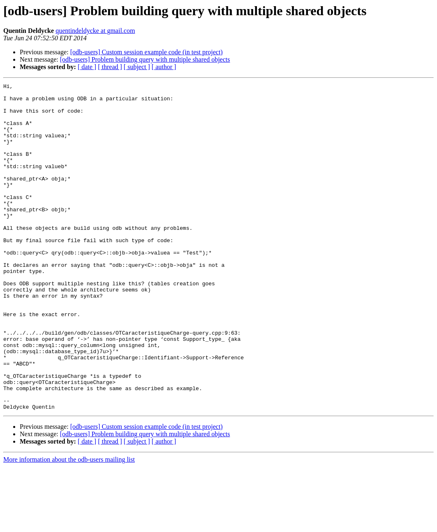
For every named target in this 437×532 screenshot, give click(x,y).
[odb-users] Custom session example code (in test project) (146, 52)
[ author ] (164, 66)
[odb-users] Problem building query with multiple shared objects (145, 59)
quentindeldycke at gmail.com (95, 30)
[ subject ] (137, 66)
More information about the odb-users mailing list (69, 524)
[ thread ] (110, 66)
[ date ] (87, 66)
